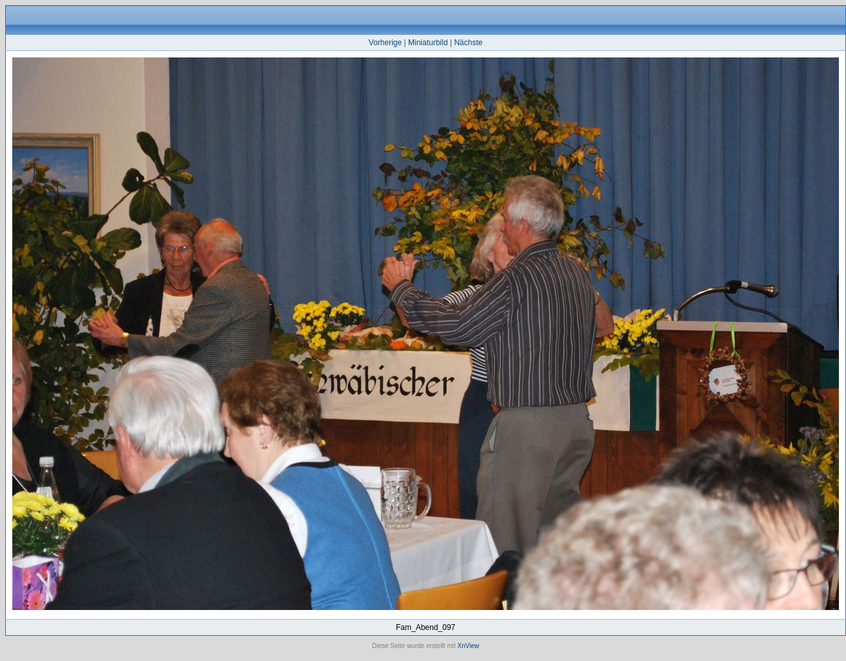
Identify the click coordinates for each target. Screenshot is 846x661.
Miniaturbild (428, 42)
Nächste (468, 42)
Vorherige (385, 42)
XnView (468, 645)
